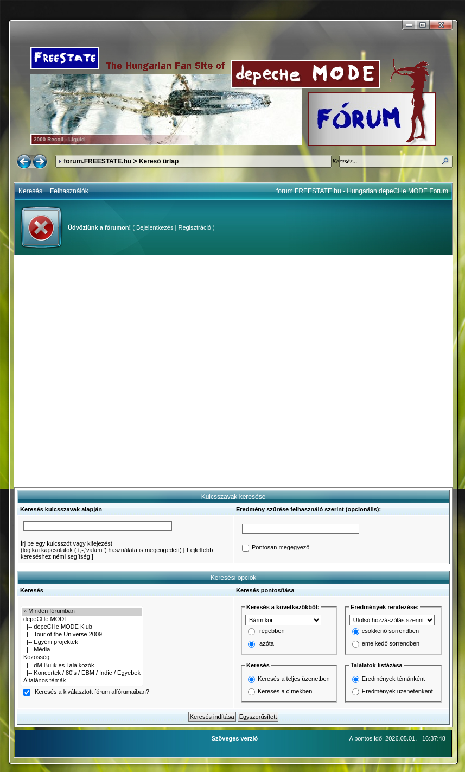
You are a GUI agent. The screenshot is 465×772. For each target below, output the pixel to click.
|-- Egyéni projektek (82, 642)
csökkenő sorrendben (390, 631)
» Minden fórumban (82, 611)
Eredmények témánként (393, 678)
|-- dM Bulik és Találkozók (82, 665)
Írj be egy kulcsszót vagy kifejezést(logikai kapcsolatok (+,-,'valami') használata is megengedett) (101, 546)
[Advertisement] (113, 370)
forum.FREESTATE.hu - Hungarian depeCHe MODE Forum (362, 191)
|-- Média (82, 650)
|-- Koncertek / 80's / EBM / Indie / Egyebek (82, 673)
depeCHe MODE (82, 619)
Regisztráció (194, 227)
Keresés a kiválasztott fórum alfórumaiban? (92, 692)
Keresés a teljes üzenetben (294, 678)
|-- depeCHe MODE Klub (82, 627)
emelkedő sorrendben (390, 644)
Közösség (82, 657)
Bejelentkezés (155, 227)
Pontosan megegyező (280, 548)
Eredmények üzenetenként (397, 691)
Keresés (30, 191)
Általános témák (82, 681)
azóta (266, 644)
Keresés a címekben (285, 691)
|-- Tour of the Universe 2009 (82, 634)
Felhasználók (69, 191)
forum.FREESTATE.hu (97, 161)
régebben (272, 631)
